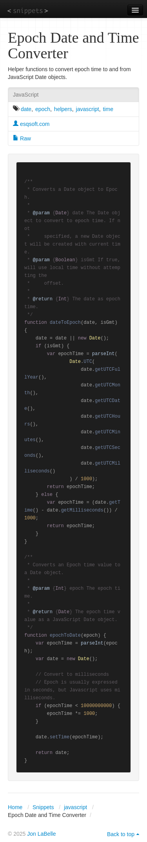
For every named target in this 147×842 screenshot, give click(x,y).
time (108, 109)
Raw (22, 138)
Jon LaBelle (41, 834)
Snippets (43, 807)
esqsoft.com (31, 124)
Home (15, 807)
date (26, 109)
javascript (87, 109)
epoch (42, 109)
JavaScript (25, 95)
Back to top (120, 834)
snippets (27, 10)
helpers (63, 109)
